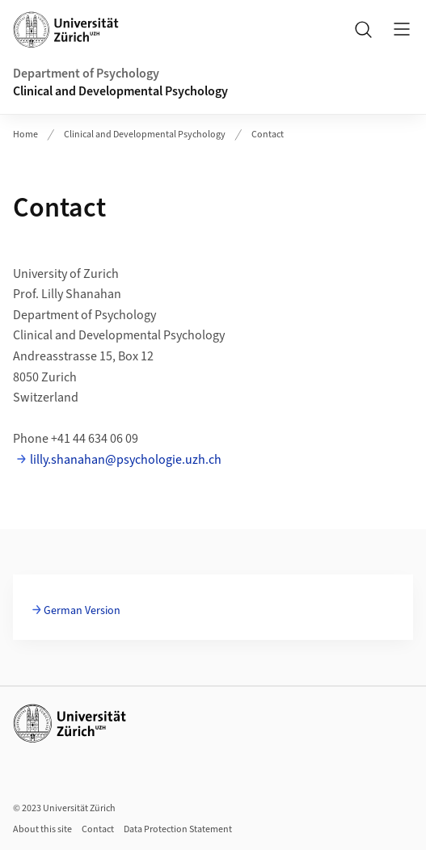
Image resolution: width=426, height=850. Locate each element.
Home (25, 134)
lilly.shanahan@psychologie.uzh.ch (125, 460)
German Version (82, 611)
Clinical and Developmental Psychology (120, 91)
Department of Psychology (86, 73)
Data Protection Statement (178, 829)
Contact (267, 134)
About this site (42, 829)
